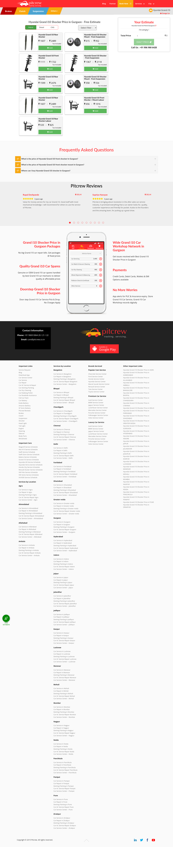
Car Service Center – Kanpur (64, 643)
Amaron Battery (24, 405)
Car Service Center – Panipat (64, 791)
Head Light (23, 423)
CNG (52, 27)
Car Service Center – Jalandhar (65, 606)
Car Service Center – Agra (28, 500)
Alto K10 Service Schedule (28, 449)
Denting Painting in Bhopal (63, 397)
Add (50, 48)
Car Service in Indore (61, 559)
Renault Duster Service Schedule (31, 470)
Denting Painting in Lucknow (64, 656)
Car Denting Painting (26, 388)
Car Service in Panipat (62, 781)
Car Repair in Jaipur (61, 580)
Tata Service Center (95, 389)
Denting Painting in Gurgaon (64, 527)
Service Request (24, 370)
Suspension (23, 418)
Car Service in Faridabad (62, 466)
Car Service (23, 380)
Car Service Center (25, 378)
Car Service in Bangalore (62, 374)
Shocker (22, 421)
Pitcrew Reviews (86, 185)
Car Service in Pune (61, 799)
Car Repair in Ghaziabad (62, 487)
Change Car (165, 13)
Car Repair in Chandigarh (63, 413)
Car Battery (23, 400)
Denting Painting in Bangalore (65, 379)
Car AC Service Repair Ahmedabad (31, 516)
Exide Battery (23, 403)
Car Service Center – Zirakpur (64, 828)
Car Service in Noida (61, 744)
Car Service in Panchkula (63, 762)
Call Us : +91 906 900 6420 (144, 47)
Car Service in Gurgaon (62, 522)
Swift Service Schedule (27, 452)
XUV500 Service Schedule (28, 477)
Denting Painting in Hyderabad (65, 545)
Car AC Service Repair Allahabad (30, 534)
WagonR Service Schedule (28, 447)
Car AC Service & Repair (27, 385)
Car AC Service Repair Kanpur (64, 640)
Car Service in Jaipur (61, 577)
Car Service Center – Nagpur (64, 735)
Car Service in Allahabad (28, 527)
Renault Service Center (96, 387)
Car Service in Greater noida (64, 503)
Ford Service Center (95, 376)
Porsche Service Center (96, 413)
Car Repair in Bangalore (62, 376)
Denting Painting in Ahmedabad (30, 513)
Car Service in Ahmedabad (28, 508)
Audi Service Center (95, 400)
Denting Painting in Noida (63, 749)
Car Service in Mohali (61, 688)
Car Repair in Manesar (62, 672)
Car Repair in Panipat (61, 783)
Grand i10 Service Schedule (29, 460)
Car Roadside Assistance (28, 395)
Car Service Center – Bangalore (65, 384)
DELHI (78, 194)
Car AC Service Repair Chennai (65, 437)
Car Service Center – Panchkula (65, 772)
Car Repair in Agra (25, 492)
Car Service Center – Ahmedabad (31, 518)
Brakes (21, 413)
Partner (112, 3)
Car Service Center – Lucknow (64, 662)
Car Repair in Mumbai (62, 709)
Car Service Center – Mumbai (64, 717)
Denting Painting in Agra (28, 495)
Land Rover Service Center (98, 408)
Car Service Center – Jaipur (63, 587)
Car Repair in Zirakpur (62, 820)
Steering (22, 431)
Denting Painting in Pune (63, 804)
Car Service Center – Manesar (64, 680)
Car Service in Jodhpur (62, 614)
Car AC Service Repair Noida (64, 751)
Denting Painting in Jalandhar (64, 601)
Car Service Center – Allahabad (30, 537)
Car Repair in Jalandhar (62, 598)
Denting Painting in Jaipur (63, 582)
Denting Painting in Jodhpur (64, 619)
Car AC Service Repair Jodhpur (65, 622)
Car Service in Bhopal (61, 392)
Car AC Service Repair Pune (64, 807)
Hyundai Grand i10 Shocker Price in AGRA (138, 370)
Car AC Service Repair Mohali (64, 696)
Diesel (41, 27)
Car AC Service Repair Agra (28, 497)
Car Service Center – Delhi (63, 458)
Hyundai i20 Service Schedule (29, 462)
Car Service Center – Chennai (64, 439)
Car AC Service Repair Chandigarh (66, 418)
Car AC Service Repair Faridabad (65, 474)
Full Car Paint (23, 398)
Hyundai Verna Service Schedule (30, 465)
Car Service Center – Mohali (64, 698)
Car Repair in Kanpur (61, 635)
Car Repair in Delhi (60, 450)
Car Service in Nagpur (61, 725)
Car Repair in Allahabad (27, 529)
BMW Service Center (95, 402)
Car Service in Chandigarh (63, 411)
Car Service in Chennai (62, 429)
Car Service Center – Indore (64, 569)
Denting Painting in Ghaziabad (65, 490)
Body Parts (23, 436)
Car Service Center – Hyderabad (65, 550)
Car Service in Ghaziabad (63, 485)
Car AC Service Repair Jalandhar (65, 603)
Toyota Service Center (96, 392)
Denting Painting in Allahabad (30, 532)
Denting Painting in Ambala (29, 550)
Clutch (21, 416)
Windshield (23, 438)
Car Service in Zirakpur (62, 818)
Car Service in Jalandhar (62, 596)
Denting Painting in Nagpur (64, 730)
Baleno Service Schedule (28, 457)
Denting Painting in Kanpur (63, 638)
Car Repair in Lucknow (62, 654)
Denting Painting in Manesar (64, 675)
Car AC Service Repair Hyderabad (66, 548)
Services (140, 3)
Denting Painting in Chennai (64, 434)
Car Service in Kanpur (61, 633)
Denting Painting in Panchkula (65, 767)
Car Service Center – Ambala (29, 555)
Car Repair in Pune (60, 802)
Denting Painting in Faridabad (64, 471)
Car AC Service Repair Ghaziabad (66, 492)
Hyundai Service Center (97, 381)
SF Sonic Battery (25, 408)
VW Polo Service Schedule (28, 472)
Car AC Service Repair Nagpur (64, 733)
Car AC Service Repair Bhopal (64, 400)
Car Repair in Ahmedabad (28, 511)
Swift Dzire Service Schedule (29, 454)
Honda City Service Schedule (29, 467)
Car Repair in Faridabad (62, 469)
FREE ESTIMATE (6, 623)
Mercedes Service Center (97, 410)
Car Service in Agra (25, 490)
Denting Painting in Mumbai (64, 712)
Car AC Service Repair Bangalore (65, 381)
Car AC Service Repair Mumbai (65, 714)
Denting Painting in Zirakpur (64, 823)
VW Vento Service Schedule (29, 475)
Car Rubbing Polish (26, 393)
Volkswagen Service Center (98, 415)
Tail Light (22, 426)
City (151, 3)
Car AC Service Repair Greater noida (67, 511)
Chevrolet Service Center (97, 374)
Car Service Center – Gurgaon (64, 532)
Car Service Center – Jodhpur (64, 624)
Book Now (125, 3)
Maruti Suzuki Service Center (98, 384)
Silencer (22, 433)
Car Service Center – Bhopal (64, 402)
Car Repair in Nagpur (61, 728)
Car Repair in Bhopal (61, 395)
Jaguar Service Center (96, 405)
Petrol (30, 27)
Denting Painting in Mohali (63, 693)
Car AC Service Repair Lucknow (65, 659)
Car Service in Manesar (62, 670)
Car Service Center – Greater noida (66, 514)
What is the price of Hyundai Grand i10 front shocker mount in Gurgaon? (52, 164)
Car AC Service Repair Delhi (64, 455)
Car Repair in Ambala (26, 548)
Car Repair (22, 383)
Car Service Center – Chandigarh (65, 421)
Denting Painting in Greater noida (66, 508)
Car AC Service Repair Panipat (64, 788)
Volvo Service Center (95, 418)
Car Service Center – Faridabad (65, 476)
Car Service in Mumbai (62, 707)
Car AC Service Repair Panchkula (65, 770)
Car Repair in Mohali (61, 691)
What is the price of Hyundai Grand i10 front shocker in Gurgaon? (49, 159)
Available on (104, 348)
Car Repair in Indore (61, 561)
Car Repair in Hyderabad (63, 543)
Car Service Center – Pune (63, 810)
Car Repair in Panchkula (62, 765)
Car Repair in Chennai (62, 432)
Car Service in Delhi (61, 448)
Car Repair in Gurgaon (62, 524)
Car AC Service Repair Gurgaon (65, 529)
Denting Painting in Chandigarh (65, 416)
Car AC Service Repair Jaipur (64, 585)
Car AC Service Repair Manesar (65, 677)
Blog (104, 3)
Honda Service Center (96, 379)
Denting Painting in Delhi (63, 453)
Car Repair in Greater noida (64, 506)
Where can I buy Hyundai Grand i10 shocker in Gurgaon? (45, 170)
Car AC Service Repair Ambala (30, 553)
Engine (21, 428)
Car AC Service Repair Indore (64, 566)
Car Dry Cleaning (25, 390)
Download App (24, 375)
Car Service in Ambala (27, 545)
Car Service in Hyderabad (63, 540)
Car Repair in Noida (61, 746)
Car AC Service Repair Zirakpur (65, 825)
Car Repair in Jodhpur (61, 617)
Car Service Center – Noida (63, 754)
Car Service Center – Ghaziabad (65, 495)
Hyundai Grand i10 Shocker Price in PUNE (138, 502)
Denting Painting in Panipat (64, 786)
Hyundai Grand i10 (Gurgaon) (144, 26)
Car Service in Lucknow (62, 651)
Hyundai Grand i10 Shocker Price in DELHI (138, 408)
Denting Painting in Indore (63, 564)
